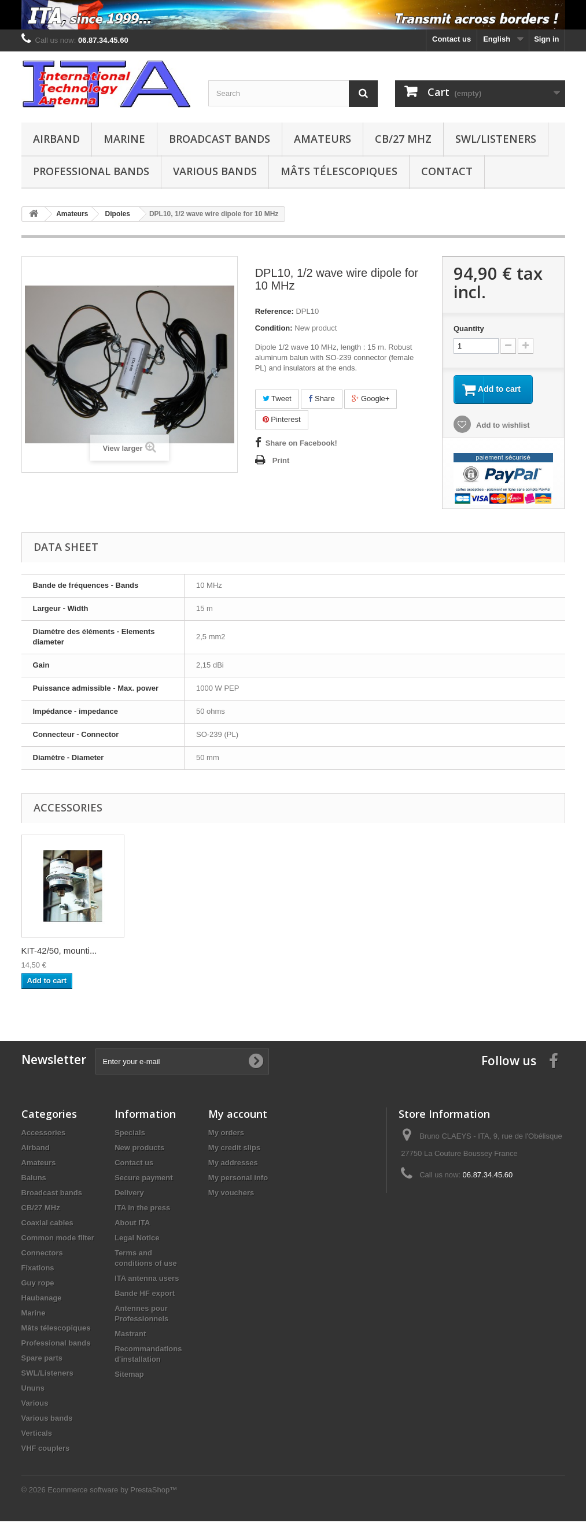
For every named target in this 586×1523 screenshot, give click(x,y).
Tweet (277, 398)
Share (321, 398)
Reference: (274, 311)
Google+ (370, 398)
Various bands (215, 171)
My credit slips (234, 1149)
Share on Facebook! (301, 443)
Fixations (37, 1269)
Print (281, 460)
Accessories (43, 1134)
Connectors (42, 1254)
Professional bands (91, 171)
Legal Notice (137, 1239)
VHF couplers (45, 1450)
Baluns (33, 1179)
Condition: (274, 328)
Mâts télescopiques (339, 171)
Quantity (469, 328)
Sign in (546, 39)
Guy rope (37, 1284)
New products (139, 1149)
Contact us (451, 39)
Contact (447, 171)
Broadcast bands (219, 139)
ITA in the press (142, 1209)
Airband (56, 139)
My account (237, 1115)
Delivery (129, 1194)
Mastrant (130, 1335)
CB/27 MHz (403, 139)
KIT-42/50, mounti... (288, 952)
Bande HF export (145, 1295)
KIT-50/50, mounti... (59, 952)
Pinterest (282, 419)
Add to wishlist (502, 426)
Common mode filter (57, 1239)
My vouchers (231, 1194)
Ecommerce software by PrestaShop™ (112, 1491)
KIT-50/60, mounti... (174, 952)
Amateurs (322, 139)
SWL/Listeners (495, 139)
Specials (130, 1134)
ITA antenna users (147, 1280)
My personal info (238, 1179)
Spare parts (42, 1359)
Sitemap (129, 1376)
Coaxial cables (47, 1224)
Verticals (37, 1435)
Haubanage (41, 1299)
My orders (226, 1134)
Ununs (33, 1389)
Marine (124, 139)
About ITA (132, 1224)
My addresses (233, 1164)
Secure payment (143, 1179)
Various (35, 1404)
